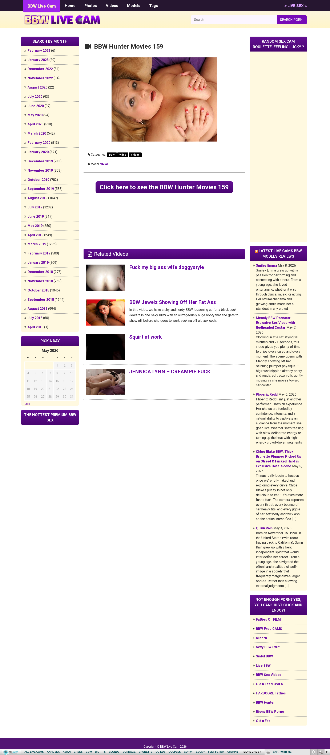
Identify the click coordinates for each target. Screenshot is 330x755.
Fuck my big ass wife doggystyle (166, 267)
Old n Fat (263, 721)
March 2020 (37, 133)
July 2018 (35, 318)
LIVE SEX (296, 5)
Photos (90, 5)
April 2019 (35, 235)
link (326, 689)
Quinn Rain (264, 528)
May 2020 (35, 115)
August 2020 (37, 87)
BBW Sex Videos (269, 675)
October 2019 (38, 180)
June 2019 (36, 217)
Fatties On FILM (268, 619)
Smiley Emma (266, 266)
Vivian (104, 164)
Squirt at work (145, 337)
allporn (261, 638)
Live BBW (263, 666)
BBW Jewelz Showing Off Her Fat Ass (172, 302)
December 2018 (40, 272)
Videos (112, 5)
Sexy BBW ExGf (268, 647)
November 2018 (40, 281)
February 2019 (39, 253)
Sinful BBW (264, 656)
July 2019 (35, 207)
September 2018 (41, 300)
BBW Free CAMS (269, 629)
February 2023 (39, 51)
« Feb (27, 404)
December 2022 (40, 69)
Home (70, 5)
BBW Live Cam (42, 6)
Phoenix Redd (267, 394)
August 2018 (37, 309)
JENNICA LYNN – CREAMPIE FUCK (169, 372)
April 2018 (35, 327)
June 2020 (36, 106)
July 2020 (35, 97)
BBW (112, 154)
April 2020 (35, 124)
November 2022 (40, 78)
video (122, 154)
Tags (153, 5)
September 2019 (41, 189)
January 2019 (38, 263)
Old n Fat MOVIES (269, 684)
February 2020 (39, 143)
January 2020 (38, 152)
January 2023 (38, 60)
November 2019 (40, 170)
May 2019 (35, 226)
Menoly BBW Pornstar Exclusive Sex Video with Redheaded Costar (275, 323)
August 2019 (37, 198)
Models (133, 5)
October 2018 (38, 290)
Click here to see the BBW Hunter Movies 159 (164, 187)
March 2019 (37, 244)
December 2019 (40, 161)
